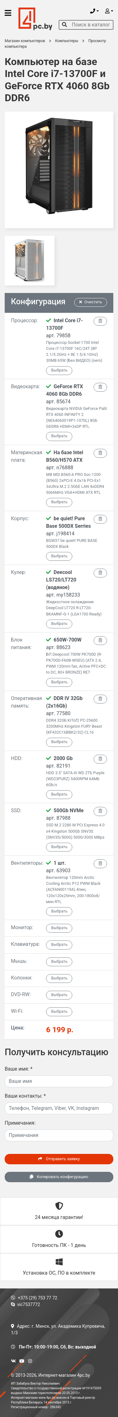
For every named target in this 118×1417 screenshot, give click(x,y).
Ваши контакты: (25, 1096)
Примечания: (20, 1123)
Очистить (90, 302)
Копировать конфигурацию (59, 1176)
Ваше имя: (19, 1069)
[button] (94, 11)
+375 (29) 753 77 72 (34, 1297)
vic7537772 (25, 1304)
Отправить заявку (59, 1158)
